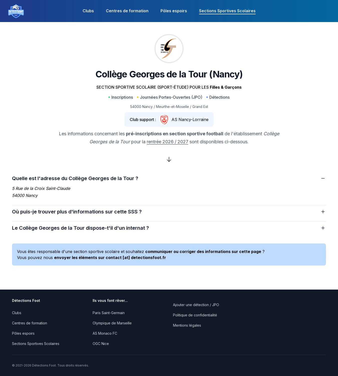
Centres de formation (127, 10)
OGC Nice (101, 343)
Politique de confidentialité (195, 315)
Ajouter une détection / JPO (196, 305)
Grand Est (200, 106)
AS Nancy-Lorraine (190, 119)
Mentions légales (187, 325)
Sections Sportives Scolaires (227, 10)
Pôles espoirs (173, 10)
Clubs (88, 10)
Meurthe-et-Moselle (172, 106)
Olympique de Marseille (112, 323)
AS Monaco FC (105, 333)
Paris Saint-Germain (109, 313)
